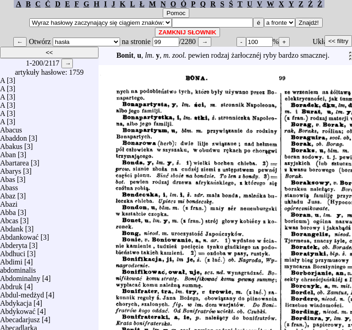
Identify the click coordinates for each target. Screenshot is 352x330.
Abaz (8, 194)
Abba (8, 210)
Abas (7, 177)
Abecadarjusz (20, 317)
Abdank (11, 227)
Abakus (11, 144)
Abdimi (11, 260)
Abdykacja (16, 301)
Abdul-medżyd (22, 293)
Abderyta (14, 243)
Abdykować (17, 309)
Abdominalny (20, 276)
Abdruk (11, 284)
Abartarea (14, 161)
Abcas (9, 218)
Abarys (10, 169)
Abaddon (13, 136)
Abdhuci (12, 251)
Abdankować (19, 235)
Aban (8, 152)
